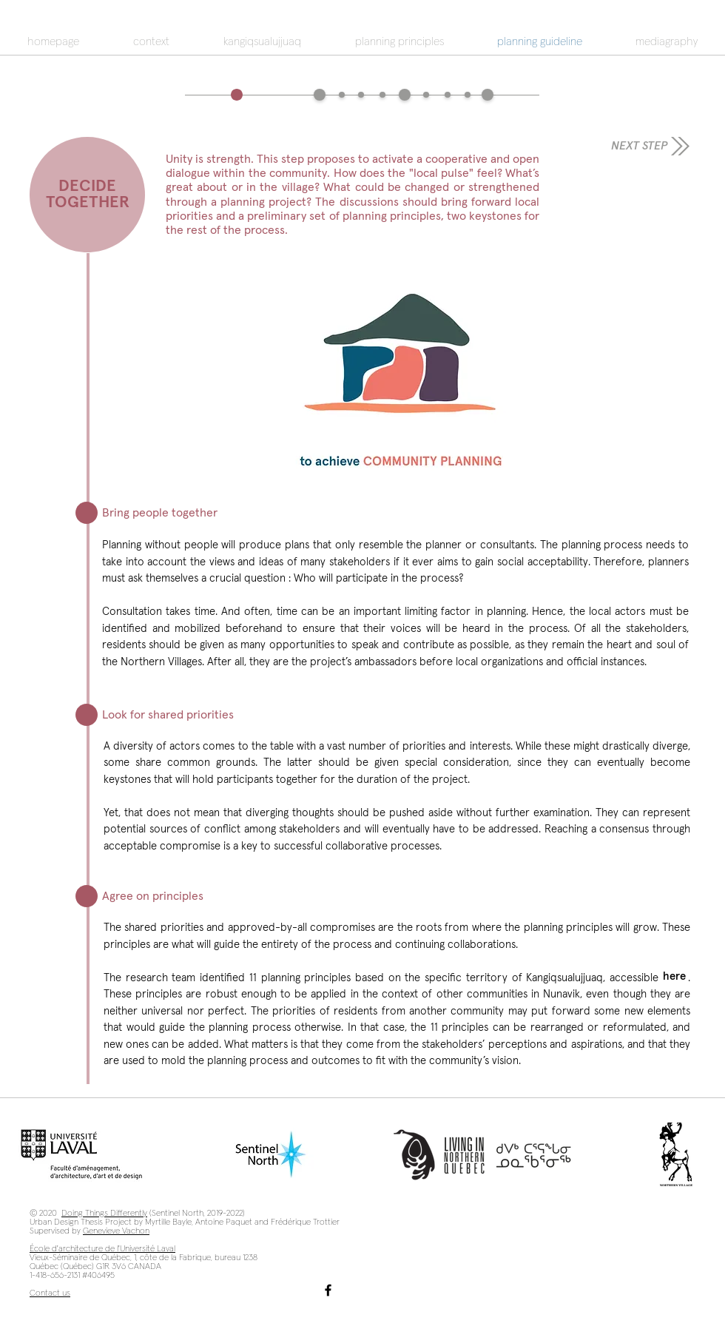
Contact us (50, 1293)
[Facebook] (328, 1290)
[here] (674, 976)
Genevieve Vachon (116, 1231)
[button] (400, 353)
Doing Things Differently (104, 1213)
